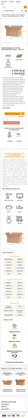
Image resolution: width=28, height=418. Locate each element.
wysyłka (11, 1)
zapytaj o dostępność (13, 114)
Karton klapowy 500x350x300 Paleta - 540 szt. (20, 374)
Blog (2, 4)
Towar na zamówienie (11, 122)
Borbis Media (23, 413)
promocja (4, 1)
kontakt (18, 1)
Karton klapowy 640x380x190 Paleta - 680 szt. (7, 374)
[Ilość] (4, 119)
